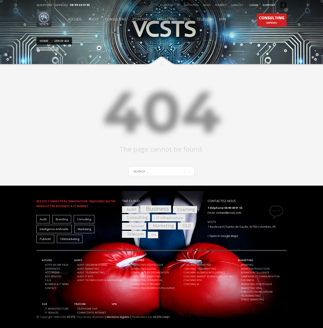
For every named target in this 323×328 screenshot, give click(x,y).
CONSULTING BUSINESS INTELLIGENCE (153, 288)
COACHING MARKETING (197, 264)
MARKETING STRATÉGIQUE (256, 284)
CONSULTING (135, 260)
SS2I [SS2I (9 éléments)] (187, 226)
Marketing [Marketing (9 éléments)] (163, 226)
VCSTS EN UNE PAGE (56, 264)
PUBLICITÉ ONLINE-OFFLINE (257, 291)
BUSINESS (166, 5)
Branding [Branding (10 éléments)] (62, 219)
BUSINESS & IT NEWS (57, 284)
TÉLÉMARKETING (250, 295)
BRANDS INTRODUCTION (255, 268)
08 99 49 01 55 (80, 5)
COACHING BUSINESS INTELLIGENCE (204, 272)
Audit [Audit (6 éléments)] (131, 209)
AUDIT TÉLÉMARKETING (91, 272)
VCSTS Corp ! (161, 317)
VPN (114, 304)
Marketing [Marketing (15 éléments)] (84, 229)
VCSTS (71, 317)
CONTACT (221, 5)
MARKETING (245, 260)
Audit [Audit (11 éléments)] (43, 219)
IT (178, 5)
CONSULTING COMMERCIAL (147, 280)
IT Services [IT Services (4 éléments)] (135, 226)
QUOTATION (191, 5)
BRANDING (247, 264)
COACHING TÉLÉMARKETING (199, 268)
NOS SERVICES (53, 276)
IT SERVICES (51, 312)
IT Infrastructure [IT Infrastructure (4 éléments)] (169, 217)
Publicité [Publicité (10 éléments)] (45, 239)
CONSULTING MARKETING (146, 276)
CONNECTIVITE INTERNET (91, 312)
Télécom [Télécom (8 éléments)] (135, 234)
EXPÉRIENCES (52, 268)
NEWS (207, 5)
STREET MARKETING (252, 299)
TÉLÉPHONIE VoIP (87, 308)
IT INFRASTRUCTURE (56, 308)
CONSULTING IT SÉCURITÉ (146, 284)
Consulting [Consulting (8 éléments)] (137, 217)
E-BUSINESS (247, 280)
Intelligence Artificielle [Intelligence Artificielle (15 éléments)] (54, 229)
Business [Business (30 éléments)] (157, 209)
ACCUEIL (47, 260)
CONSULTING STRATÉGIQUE (147, 264)
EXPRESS (272, 20)
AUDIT (78, 260)
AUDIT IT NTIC (85, 276)
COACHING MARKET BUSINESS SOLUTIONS (207, 276)
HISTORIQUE (52, 272)
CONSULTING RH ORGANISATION (150, 272)
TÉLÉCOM (80, 304)
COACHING (187, 260)
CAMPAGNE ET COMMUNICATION (260, 276)
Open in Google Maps (223, 236)
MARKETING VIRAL (251, 288)
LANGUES (237, 5)
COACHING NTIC (192, 280)
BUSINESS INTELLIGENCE (255, 272)
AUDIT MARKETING (88, 268)
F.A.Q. (48, 280)
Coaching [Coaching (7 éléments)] (186, 209)
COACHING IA (191, 284)
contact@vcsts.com (228, 213)
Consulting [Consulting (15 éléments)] (84, 219)
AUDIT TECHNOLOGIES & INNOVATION (99, 280)
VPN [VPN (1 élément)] (154, 234)
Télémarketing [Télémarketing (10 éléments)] (69, 239)
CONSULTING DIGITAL (143, 268)
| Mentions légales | (118, 317)
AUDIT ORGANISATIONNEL (92, 264)
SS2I (44, 304)
